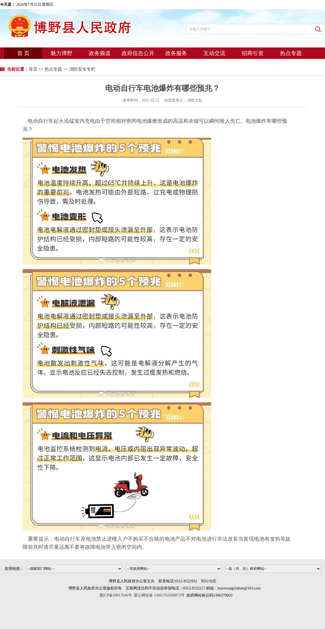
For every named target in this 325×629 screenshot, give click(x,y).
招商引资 (253, 53)
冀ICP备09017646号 (116, 595)
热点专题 (291, 53)
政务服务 (176, 53)
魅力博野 (61, 53)
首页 (34, 69)
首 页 (23, 53)
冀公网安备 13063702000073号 (159, 595)
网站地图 (208, 581)
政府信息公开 (138, 53)
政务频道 (100, 53)
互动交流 (214, 53)
